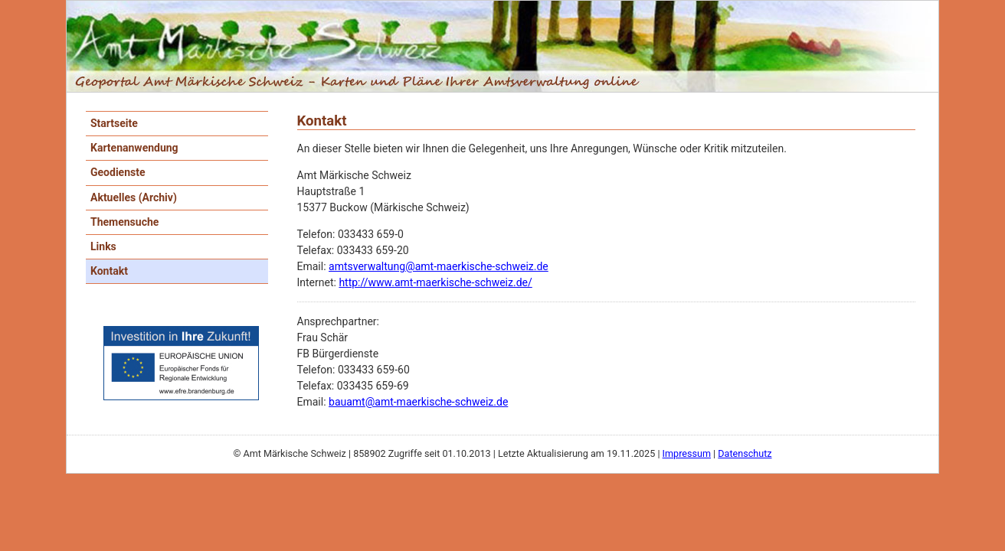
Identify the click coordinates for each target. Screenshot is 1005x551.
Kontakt (109, 271)
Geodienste (118, 172)
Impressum (687, 453)
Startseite (114, 123)
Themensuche (124, 222)
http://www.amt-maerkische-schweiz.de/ (435, 282)
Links (103, 246)
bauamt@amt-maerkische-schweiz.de (418, 402)
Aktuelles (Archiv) (133, 197)
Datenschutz (744, 453)
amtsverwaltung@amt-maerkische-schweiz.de (438, 266)
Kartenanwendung (134, 148)
